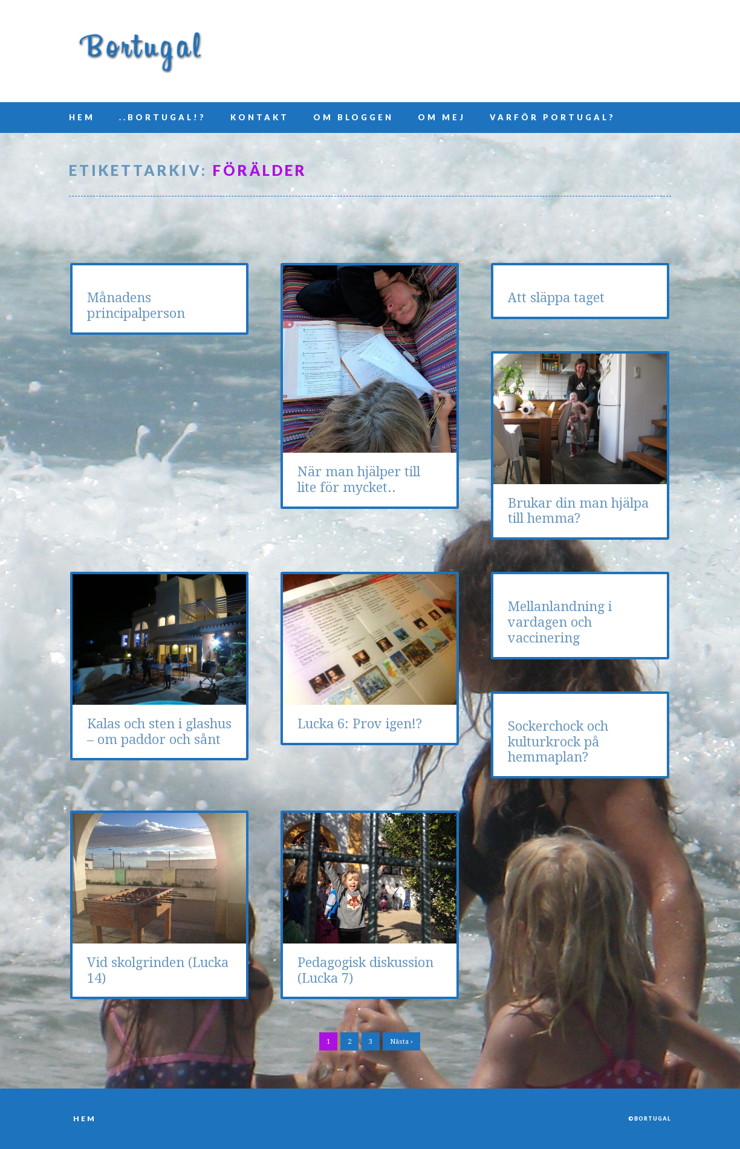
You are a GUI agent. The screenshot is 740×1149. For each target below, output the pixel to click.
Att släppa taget (556, 297)
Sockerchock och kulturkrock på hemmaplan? (558, 742)
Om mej (442, 117)
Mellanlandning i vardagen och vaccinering (560, 622)
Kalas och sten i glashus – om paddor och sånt (159, 731)
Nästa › (401, 1042)
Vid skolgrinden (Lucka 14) (158, 970)
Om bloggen (353, 117)
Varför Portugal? (552, 117)
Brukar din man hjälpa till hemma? (578, 511)
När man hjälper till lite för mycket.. (358, 479)
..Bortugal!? (162, 117)
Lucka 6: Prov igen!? (359, 723)
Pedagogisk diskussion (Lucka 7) (365, 970)
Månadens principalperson (136, 305)
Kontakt (259, 117)
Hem (82, 117)
